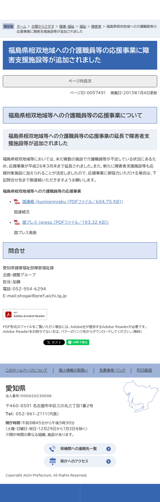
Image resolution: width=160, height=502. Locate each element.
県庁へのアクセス (74, 461)
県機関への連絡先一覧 (78, 449)
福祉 (82, 26)
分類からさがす (42, 26)
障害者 (96, 26)
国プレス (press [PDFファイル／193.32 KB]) (65, 222)
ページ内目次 (80, 81)
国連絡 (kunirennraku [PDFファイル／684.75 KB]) (72, 202)
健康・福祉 (66, 26)
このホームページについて (27, 370)
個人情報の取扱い (73, 370)
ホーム (21, 26)
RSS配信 (144, 370)
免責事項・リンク (113, 370)
